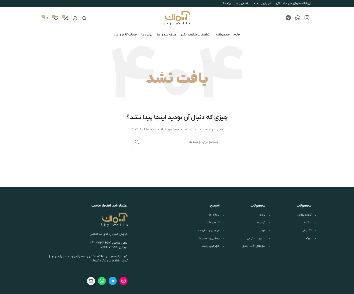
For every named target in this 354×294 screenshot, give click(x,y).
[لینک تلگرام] (288, 18)
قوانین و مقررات (209, 230)
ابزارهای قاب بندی (254, 246)
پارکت (308, 222)
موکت (308, 238)
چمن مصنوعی (256, 238)
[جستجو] (84, 18)
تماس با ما (213, 222)
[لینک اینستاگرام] (307, 18)
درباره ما (214, 215)
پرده (263, 215)
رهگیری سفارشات (208, 238)
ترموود (261, 222)
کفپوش (307, 230)
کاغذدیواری (304, 215)
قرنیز (262, 230)
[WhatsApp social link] (297, 18)
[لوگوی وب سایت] (177, 18)
